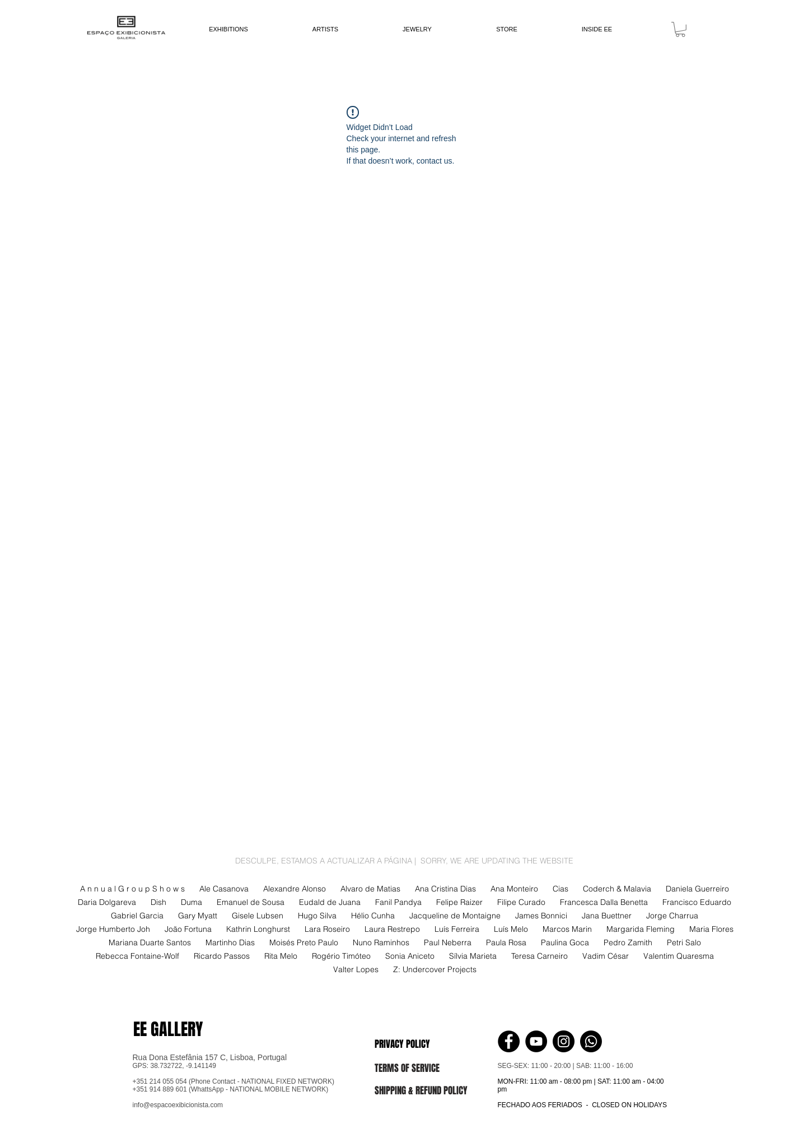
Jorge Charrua (672, 916)
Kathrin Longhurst (258, 929)
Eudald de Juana (330, 902)
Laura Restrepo (392, 929)
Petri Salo (684, 943)
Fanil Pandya (398, 902)
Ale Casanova (224, 889)
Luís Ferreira (457, 929)
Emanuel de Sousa (250, 902)
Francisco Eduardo (696, 902)
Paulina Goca (565, 943)
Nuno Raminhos (381, 943)
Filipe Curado (521, 902)
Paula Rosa (506, 943)
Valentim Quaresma (678, 956)
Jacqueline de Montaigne (455, 916)
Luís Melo (511, 929)
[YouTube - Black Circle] (536, 1041)
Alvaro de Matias (370, 889)
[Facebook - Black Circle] (509, 1041)
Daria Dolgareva (107, 902)
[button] (414, 1044)
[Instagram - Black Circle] (564, 1041)
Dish (158, 902)
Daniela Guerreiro (697, 889)
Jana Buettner (607, 916)
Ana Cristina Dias (445, 889)
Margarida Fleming (640, 929)
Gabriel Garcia (137, 916)
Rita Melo (280, 956)
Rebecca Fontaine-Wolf (137, 956)
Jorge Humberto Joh (113, 929)
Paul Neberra (447, 943)
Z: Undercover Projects (435, 969)
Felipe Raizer (459, 902)
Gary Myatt (197, 916)
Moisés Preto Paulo (303, 943)
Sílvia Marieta (473, 956)
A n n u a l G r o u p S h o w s (132, 889)
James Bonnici (541, 916)
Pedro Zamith (628, 943)
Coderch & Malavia (617, 889)
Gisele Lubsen (257, 916)
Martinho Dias (230, 943)
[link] (680, 29)
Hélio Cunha (373, 916)
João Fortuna (188, 929)
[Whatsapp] (591, 1041)
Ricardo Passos (222, 956)
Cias (560, 889)
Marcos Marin (567, 929)
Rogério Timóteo (341, 956)
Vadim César (605, 956)
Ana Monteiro (514, 889)
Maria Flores (711, 929)
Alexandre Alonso (294, 889)
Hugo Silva (317, 916)
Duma (191, 902)
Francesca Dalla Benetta (604, 902)
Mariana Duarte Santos (150, 943)
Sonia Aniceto (410, 956)
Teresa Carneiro (539, 956)
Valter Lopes (356, 969)
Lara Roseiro (327, 929)
